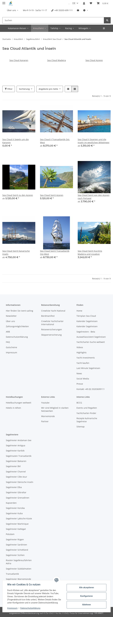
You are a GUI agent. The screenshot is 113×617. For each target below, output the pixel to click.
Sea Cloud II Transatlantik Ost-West (55, 141)
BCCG (79, 402)
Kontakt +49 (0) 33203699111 (91, 389)
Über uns (10, 321)
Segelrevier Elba (14, 487)
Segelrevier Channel (16, 471)
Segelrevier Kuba (14, 513)
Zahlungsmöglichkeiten (17, 326)
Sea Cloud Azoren (94, 60)
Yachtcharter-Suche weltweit (91, 342)
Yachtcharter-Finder (86, 413)
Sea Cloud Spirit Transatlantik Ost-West (54, 252)
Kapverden (11, 502)
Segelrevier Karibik (15, 450)
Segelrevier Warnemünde (18, 579)
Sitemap (81, 426)
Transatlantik (12, 573)
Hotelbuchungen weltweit (18, 402)
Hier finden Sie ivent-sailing (19, 310)
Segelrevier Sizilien (15, 555)
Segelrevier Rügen (15, 539)
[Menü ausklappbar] (3, 2)
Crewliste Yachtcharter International (52, 323)
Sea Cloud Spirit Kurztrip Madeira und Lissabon (90, 252)
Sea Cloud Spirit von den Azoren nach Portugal (93, 197)
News (79, 373)
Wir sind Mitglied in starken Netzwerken (55, 409)
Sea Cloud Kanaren (18, 60)
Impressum (12, 608)
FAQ (8, 342)
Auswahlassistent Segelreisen (91, 336)
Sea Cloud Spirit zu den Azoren (17, 195)
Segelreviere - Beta (86, 331)
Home (79, 310)
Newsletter (11, 315)
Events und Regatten (87, 407)
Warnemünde (48, 416)
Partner (45, 421)
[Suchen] (53, 20)
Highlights (82, 352)
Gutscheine (11, 347)
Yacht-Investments (86, 357)
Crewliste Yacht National (53, 310)
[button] (84, 3)
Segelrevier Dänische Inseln (19, 482)
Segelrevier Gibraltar (16, 492)
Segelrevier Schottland (17, 549)
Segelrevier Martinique (17, 523)
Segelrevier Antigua (15, 445)
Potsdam (10, 534)
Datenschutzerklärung (30, 608)
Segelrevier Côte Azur (16, 476)
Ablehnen (86, 604)
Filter (9, 89)
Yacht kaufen (83, 363)
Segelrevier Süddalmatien (18, 568)
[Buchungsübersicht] (102, 3)
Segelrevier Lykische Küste (19, 518)
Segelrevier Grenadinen (17, 497)
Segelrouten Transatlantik (18, 456)
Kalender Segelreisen (87, 321)
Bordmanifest (48, 315)
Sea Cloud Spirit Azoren (51, 195)
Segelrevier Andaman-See (18, 440)
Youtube (45, 402)
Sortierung (24, 89)
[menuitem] (13, 10)
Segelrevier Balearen (16, 461)
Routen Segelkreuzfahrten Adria (19, 562)
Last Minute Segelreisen (88, 368)
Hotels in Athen (13, 407)
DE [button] (73, 3)
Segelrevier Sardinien (16, 544)
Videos (80, 347)
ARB (8, 331)
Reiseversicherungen (51, 329)
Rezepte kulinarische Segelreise (87, 420)
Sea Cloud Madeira (56, 60)
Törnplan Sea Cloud (86, 315)
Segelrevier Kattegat (16, 529)
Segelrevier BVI (13, 466)
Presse (80, 383)
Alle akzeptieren (86, 587)
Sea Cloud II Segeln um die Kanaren (15, 141)
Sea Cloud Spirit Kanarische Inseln (16, 252)
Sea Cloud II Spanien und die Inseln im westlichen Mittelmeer (93, 141)
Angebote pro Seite (48, 89)
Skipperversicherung (51, 334)
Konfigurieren (86, 596)
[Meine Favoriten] (90, 3)
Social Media (83, 378)
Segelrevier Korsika (15, 508)
